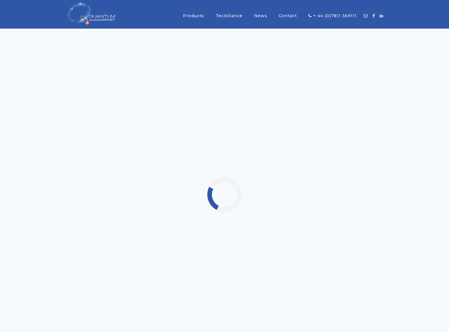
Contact (288, 15)
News (260, 15)
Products (193, 15)
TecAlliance (229, 15)
